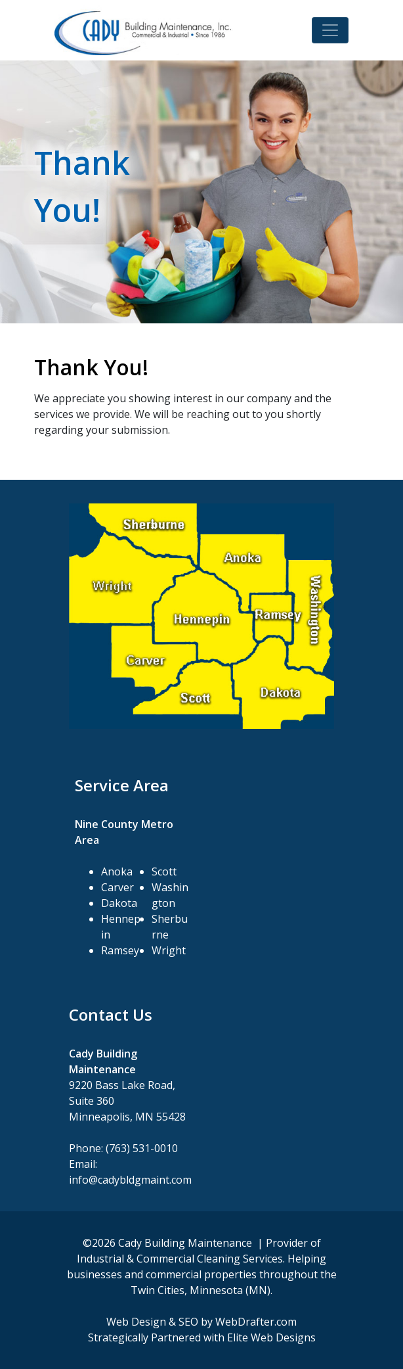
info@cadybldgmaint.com (130, 1179)
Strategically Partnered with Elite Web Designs (202, 1337)
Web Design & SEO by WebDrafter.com (201, 1321)
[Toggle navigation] (330, 30)
